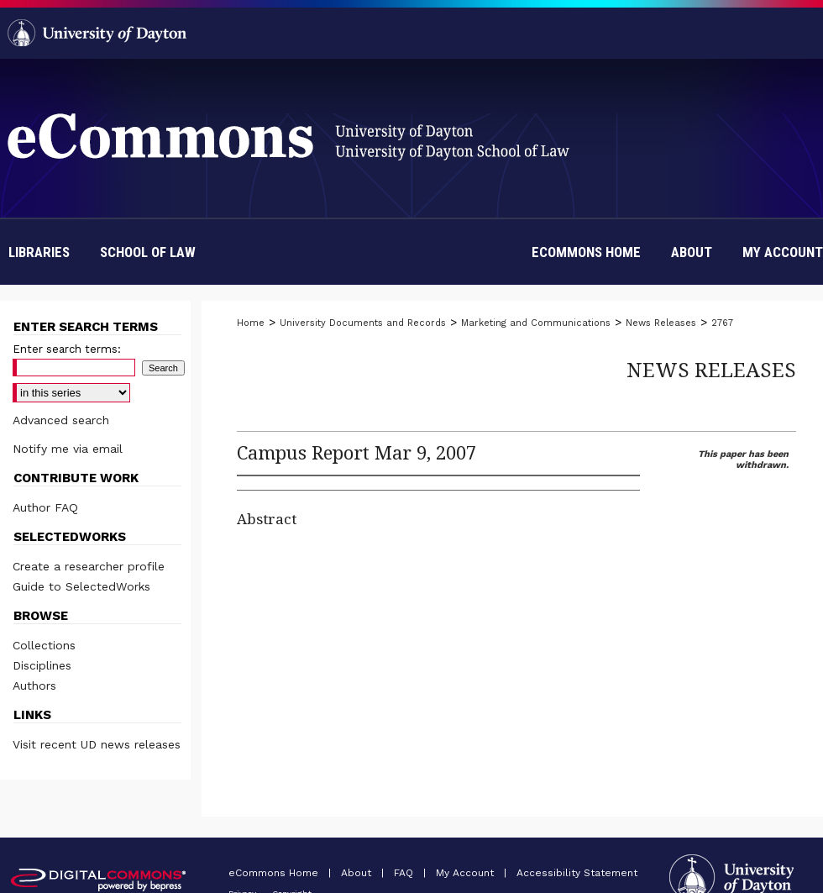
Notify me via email (68, 448)
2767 (722, 323)
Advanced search (61, 420)
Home (251, 323)
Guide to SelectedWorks (81, 586)
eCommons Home (275, 873)
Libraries (39, 252)
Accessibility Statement (576, 873)
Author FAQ (45, 507)
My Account (466, 873)
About (358, 873)
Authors (34, 685)
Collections (44, 645)
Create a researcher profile (89, 566)
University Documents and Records (363, 323)
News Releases (661, 323)
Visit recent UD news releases (97, 744)
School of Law (148, 252)
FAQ (405, 873)
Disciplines (42, 665)
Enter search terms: (67, 349)
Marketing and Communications (536, 323)
